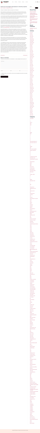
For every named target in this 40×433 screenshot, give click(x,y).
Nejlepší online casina (32, 332)
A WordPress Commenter (33, 28)
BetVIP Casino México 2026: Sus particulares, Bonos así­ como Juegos (33, 19)
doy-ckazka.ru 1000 (32, 258)
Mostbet (31, 324)
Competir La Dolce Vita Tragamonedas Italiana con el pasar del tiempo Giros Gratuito (34, 14)
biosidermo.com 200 (32, 216)
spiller (30, 380)
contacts (31, 246)
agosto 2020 (31, 107)
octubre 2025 (31, 41)
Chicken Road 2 (32, 236)
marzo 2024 (31, 64)
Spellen (31, 376)
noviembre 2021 (32, 88)
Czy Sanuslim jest (32, 250)
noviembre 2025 (32, 40)
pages (30, 347)
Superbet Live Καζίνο (33, 385)
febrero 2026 (31, 36)
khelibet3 (31, 305)
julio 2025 (31, 45)
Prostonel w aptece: (32, 357)
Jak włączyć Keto (32, 295)
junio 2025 (31, 46)
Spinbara (31, 381)
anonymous (31, 195)
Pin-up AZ (31, 348)
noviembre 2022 (32, 75)
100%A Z (31, 122)
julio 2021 (31, 93)
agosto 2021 (31, 92)
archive (31, 201)
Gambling (31, 268)
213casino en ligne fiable (33, 150)
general (31, 273)
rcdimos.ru (31, 365)
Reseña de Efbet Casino (33, 367)
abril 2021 (31, 97)
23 (30, 152)
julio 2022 (31, 78)
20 (30, 145)
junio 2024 (31, 60)
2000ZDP (31, 146)
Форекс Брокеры (32, 427)
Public (30, 361)
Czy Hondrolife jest (32, 249)
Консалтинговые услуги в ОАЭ (34, 423)
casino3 (31, 231)
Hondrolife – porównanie (33, 282)
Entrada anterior (2, 55)
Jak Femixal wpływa (32, 290)
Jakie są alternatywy (32, 296)
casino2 (31, 230)
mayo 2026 (31, 32)
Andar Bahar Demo (32, 194)
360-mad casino (32, 167)
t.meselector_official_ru (33, 398)
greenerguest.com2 (32, 277)
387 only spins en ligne (33, 171)
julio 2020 (31, 108)
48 (30, 176)
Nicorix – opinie (32, 337)
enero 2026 (31, 37)
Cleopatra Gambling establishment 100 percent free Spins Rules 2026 (34, 17)
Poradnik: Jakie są (32, 351)
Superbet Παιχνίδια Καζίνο (33, 386)
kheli (30, 304)
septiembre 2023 (32, 70)
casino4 (31, 232)
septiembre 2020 (32, 106)
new (30, 333)
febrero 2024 (31, 65)
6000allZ (31, 180)
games (31, 271)
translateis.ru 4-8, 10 (32, 403)
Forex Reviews (32, 266)
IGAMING (31, 286)
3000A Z (31, 163)
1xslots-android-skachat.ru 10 (33, 141)
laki (30, 306)
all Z (30, 190)
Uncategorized (32, 409)
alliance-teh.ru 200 (32, 191)
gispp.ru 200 (31, 276)
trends (31, 404)
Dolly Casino (31, 257)
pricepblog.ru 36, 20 (32, 356)
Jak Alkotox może (32, 287)
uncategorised (32, 408)
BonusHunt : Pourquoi (33, 221)
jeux (30, 301)
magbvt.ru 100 (32, 314)
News (30, 334)
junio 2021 (31, 94)
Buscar (31, 6)
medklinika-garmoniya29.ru (33, 318)
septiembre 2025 (32, 42)
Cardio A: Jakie (32, 224)
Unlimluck (31, 417)
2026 (30, 147)
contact (31, 245)
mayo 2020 (31, 111)
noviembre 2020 (32, 103)
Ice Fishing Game (32, 285)
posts (30, 353)
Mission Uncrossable (32, 323)
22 (30, 151)
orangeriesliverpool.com (33, 342)
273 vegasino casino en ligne (33, 156)
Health (31, 281)
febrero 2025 (31, 51)
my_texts (31, 329)
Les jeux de (31, 310)
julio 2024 (31, 59)
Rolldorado (31, 371)
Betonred (31, 211)
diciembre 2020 (32, 102)
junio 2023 (31, 73)
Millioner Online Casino (33, 320)
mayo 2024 (31, 61)
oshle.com (31, 343)
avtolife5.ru (31, 207)
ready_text (31, 366)
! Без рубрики (32, 118)
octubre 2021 (31, 89)
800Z (30, 185)
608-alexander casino (33, 181)
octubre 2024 (31, 55)
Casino (31, 227)
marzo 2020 (31, 113)
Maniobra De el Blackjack (33, 11)
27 (30, 155)
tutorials (31, 405)
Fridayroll (31, 267)
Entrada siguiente (25, 55)
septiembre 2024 (32, 56)
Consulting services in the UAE (34, 244)
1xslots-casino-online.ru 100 (33, 142)
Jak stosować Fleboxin (33, 291)
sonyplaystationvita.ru (33, 375)
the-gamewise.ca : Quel (33, 400)
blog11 (30, 219)
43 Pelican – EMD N (32, 175)
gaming (31, 272)
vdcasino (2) (31, 419)
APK (30, 196)
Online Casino (31, 338)
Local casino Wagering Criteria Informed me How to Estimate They (34, 22)
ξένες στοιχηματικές (33, 422)
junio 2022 (31, 79)
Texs (30, 399)
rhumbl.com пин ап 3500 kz (33, 370)
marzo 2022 (31, 83)
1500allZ (31, 132)
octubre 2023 (31, 69)
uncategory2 (31, 413)
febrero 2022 (31, 84)
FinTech (31, 263)
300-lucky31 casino (32, 162)
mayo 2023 (31, 74)
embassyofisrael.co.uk (33, 262)
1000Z (30, 123)
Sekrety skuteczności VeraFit (33, 372)
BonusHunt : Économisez (33, 220)
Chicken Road (32, 235)
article (30, 202)
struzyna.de (31, 384)
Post (30, 352)
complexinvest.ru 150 (32, 241)
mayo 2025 (31, 47)
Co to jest (31, 240)
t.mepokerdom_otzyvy (33, 391)
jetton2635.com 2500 (33, 299)
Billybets (31, 215)
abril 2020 (31, 112)
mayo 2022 (31, 80)
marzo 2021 (31, 98)
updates (31, 418)
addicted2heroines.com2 (33, 189)
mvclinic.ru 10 (31, 328)
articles (31, 205)
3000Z (31, 166)
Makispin (31, 315)
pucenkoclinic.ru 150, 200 (33, 362)
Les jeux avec (31, 309)
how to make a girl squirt (6, 27)
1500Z (30, 133)
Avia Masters (31, 206)
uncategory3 (31, 414)
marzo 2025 (31, 50)
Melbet (31, 319)
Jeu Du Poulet (32, 300)
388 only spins (32, 172)
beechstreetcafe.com (32, 210)
